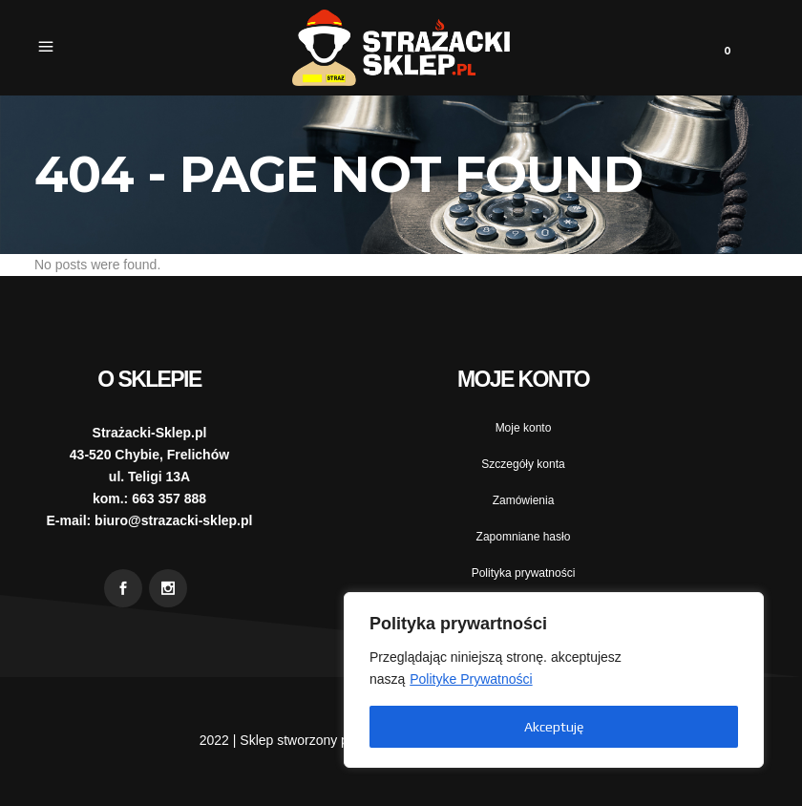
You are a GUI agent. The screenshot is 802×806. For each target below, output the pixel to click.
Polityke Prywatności (471, 679)
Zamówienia (524, 500)
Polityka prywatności (524, 573)
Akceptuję (553, 726)
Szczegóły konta (522, 464)
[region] (554, 680)
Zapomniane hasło (523, 536)
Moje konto (524, 428)
